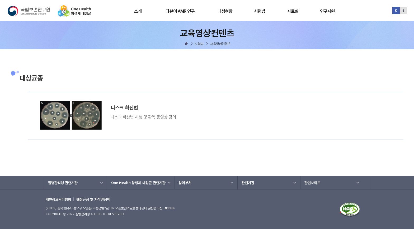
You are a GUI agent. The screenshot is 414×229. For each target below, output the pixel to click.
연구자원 (327, 11)
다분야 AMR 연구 (180, 11)
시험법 (259, 11)
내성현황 (225, 11)
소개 (138, 11)
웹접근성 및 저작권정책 (93, 199)
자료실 (292, 11)
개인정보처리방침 (58, 199)
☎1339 (169, 208)
